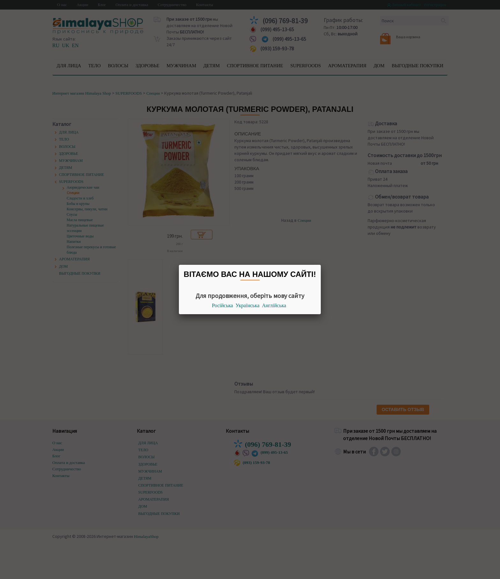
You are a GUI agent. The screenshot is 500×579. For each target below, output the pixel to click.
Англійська (274, 305)
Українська (248, 305)
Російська (222, 305)
